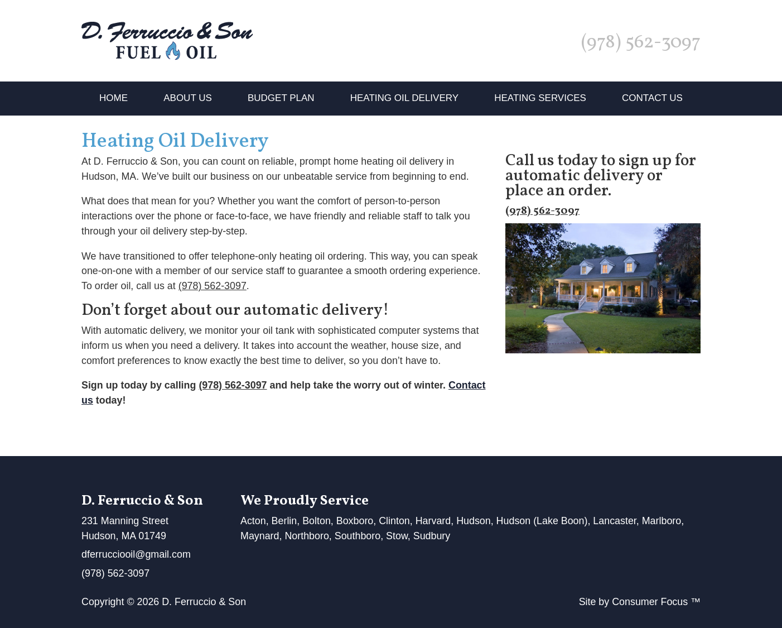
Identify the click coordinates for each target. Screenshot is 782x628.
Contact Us (652, 98)
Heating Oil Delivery (404, 98)
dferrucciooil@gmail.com (136, 554)
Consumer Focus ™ (656, 601)
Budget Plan (281, 98)
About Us (187, 98)
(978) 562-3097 (641, 43)
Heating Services (540, 98)
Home (113, 98)
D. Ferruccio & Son (204, 601)
